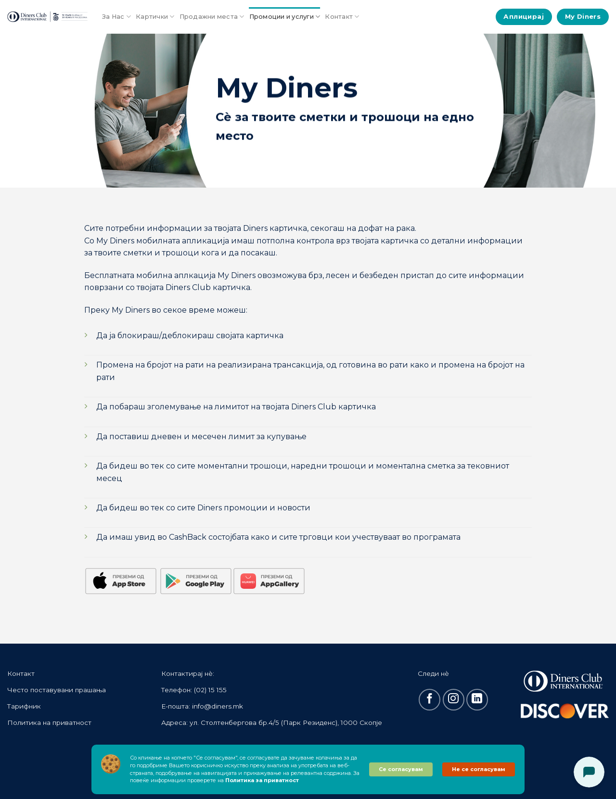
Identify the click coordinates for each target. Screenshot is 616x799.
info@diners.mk (217, 706)
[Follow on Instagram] (453, 699)
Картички (155, 16)
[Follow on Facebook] (429, 699)
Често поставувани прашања (56, 690)
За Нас (116, 16)
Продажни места (212, 16)
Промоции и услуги (285, 16)
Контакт (342, 16)
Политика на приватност (49, 722)
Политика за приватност (262, 780)
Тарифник (24, 706)
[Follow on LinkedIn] (477, 699)
